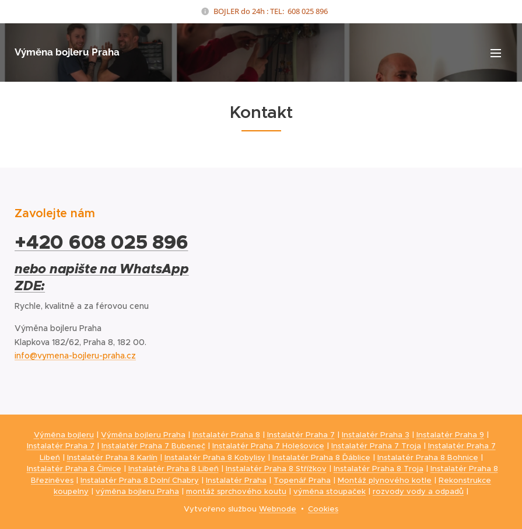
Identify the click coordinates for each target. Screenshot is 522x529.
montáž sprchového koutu (236, 491)
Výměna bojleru (64, 435)
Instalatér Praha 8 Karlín (112, 457)
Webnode (277, 509)
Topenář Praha (302, 480)
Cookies (323, 509)
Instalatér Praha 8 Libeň (173, 469)
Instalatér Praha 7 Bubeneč (153, 446)
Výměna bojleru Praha (143, 435)
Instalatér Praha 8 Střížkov (276, 469)
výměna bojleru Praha (137, 491)
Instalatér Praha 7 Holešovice (268, 446)
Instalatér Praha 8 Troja (378, 469)
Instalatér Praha (236, 480)
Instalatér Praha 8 (226, 435)
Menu (496, 53)
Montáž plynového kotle (385, 480)
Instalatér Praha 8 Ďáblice (321, 457)
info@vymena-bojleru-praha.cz (75, 355)
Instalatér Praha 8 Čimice (74, 469)
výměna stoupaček (329, 491)
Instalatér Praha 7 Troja (376, 446)
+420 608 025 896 (101, 242)
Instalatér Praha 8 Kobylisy (214, 457)
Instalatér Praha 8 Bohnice (427, 457)
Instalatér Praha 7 (301, 435)
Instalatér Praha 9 (450, 435)
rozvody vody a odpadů (418, 491)
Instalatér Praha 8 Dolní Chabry (139, 480)
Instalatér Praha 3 (375, 435)
